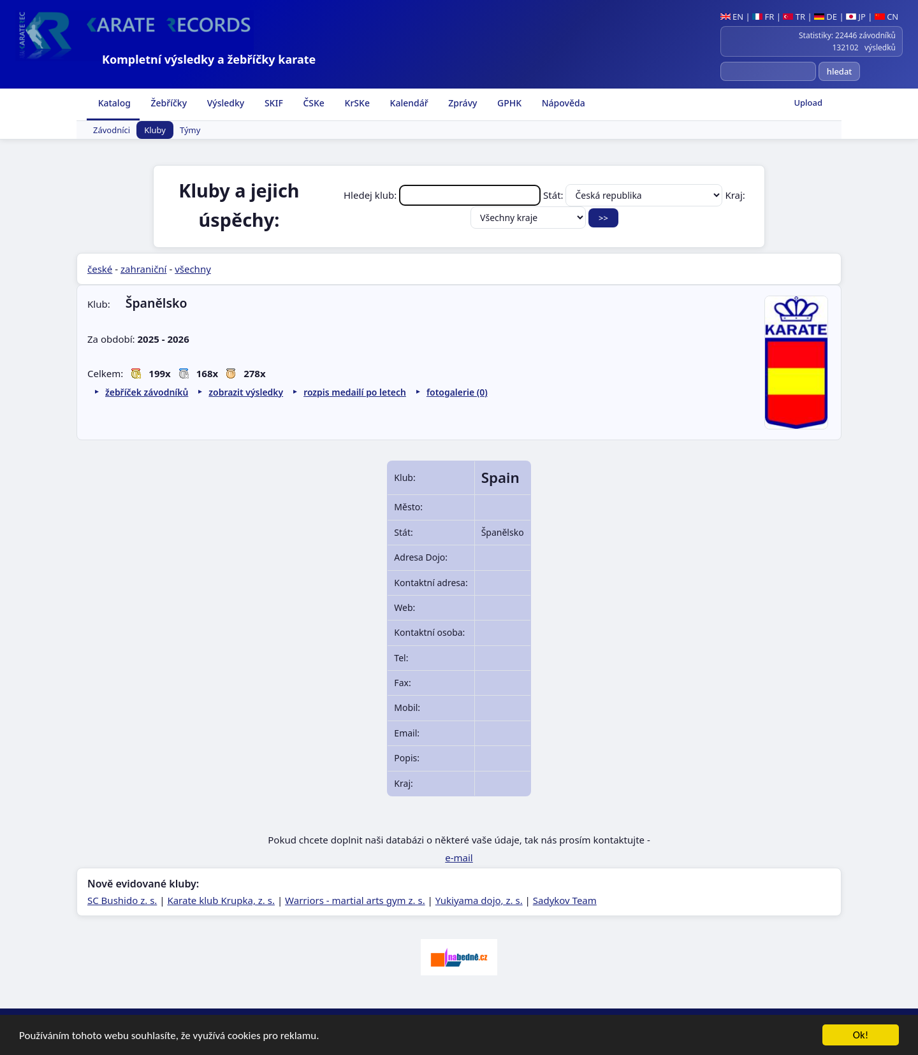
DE (825, 16)
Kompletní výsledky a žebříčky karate (209, 59)
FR (763, 16)
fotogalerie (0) (457, 392)
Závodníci (111, 130)
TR (794, 16)
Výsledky (224, 103)
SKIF (272, 103)
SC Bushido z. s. (122, 900)
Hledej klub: (443, 195)
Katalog (113, 103)
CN (886, 16)
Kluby (155, 130)
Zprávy (461, 103)
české (99, 268)
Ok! (861, 1035)
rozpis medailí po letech (354, 392)
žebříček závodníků (146, 392)
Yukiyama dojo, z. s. (479, 900)
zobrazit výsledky (245, 392)
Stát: (634, 195)
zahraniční (143, 268)
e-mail (458, 857)
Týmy (190, 130)
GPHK (508, 103)
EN (732, 16)
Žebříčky (168, 103)
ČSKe (312, 103)
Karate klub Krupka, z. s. (221, 900)
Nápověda (562, 103)
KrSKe (356, 103)
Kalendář (408, 103)
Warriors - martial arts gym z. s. (355, 900)
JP (856, 16)
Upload (808, 102)
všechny (193, 268)
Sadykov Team (565, 900)
